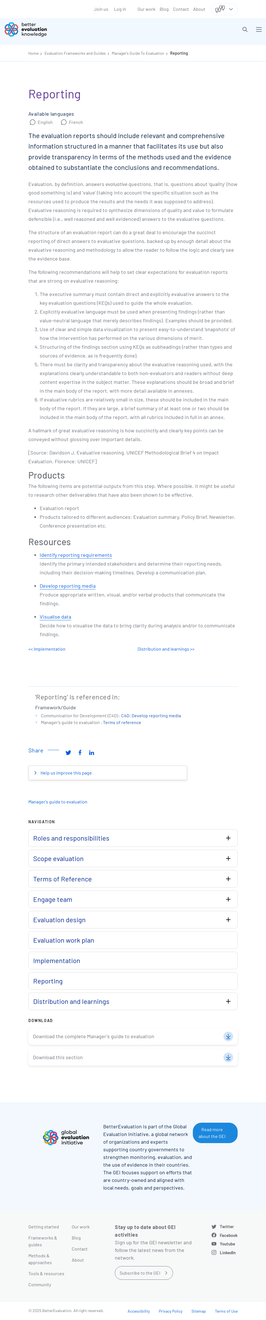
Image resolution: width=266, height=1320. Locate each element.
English (45, 122)
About (199, 9)
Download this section (58, 1057)
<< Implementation (47, 648)
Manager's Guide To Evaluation (138, 53)
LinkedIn (228, 1252)
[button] (245, 29)
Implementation (56, 960)
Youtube (227, 1243)
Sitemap (198, 1311)
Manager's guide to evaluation (57, 801)
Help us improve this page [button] (66, 772)
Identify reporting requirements (76, 555)
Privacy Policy (170, 1311)
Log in (120, 9)
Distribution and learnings (71, 1001)
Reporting (179, 53)
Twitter (227, 1226)
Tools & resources (46, 1273)
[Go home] (70, 29)
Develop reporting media (68, 586)
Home (33, 53)
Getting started (43, 1226)
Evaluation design (59, 919)
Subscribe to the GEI (140, 1272)
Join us (101, 9)
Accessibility (139, 1311)
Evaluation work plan (63, 940)
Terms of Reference (62, 879)
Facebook (229, 1235)
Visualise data (55, 617)
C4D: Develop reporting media (151, 715)
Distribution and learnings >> (166, 648)
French (76, 122)
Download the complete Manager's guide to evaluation (93, 1036)
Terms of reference (122, 722)
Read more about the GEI (212, 1133)
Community (39, 1284)
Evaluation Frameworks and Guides (75, 53)
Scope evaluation (58, 858)
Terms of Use (226, 1311)
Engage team (52, 899)
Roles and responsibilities (71, 838)
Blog (164, 9)
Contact (181, 9)
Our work (146, 9)
